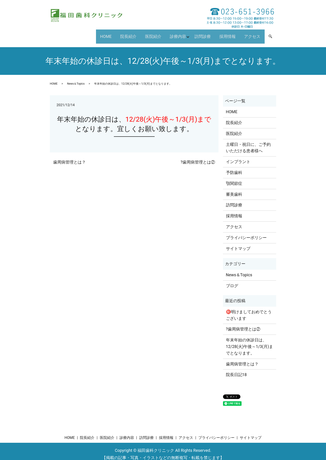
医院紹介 (145, 33)
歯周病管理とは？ (69, 156)
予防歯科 (234, 166)
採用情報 (224, 33)
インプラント (238, 156)
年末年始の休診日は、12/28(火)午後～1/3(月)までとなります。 (249, 341)
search (273, 34)
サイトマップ (238, 242)
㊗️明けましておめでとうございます (249, 309)
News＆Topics (76, 78)
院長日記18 (236, 369)
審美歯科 (234, 188)
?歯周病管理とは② (197, 156)
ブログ (232, 280)
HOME (93, 33)
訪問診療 (197, 33)
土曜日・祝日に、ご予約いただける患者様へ (248, 142)
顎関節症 (234, 177)
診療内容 (172, 33)
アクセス (251, 33)
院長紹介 (118, 33)
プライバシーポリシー (246, 232)
